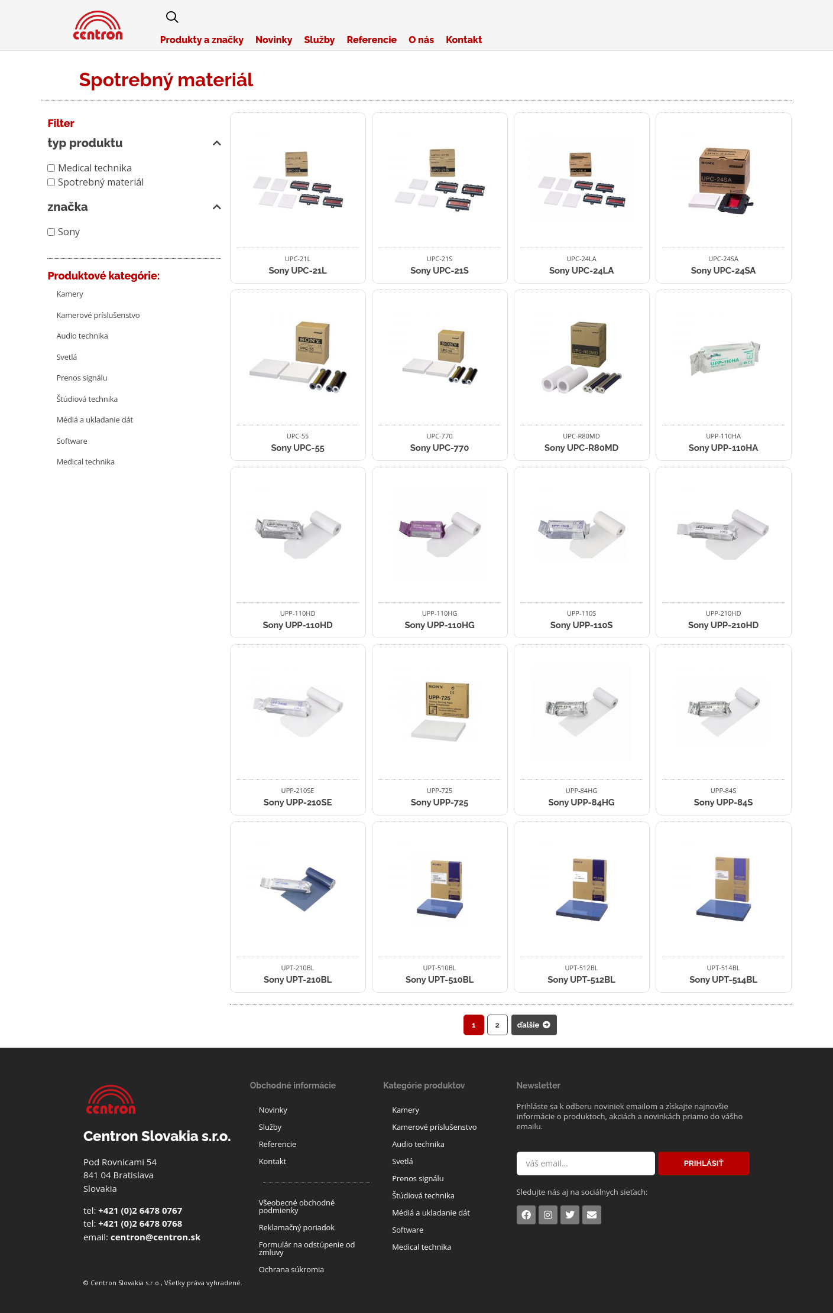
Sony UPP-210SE (298, 802)
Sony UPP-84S (723, 802)
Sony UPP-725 (439, 802)
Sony (69, 231)
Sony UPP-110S (581, 625)
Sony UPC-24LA (581, 270)
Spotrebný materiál (101, 182)
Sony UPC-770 (439, 448)
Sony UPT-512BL (581, 979)
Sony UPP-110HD (297, 625)
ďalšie (534, 1024)
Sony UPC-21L (297, 270)
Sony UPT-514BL (723, 979)
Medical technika (95, 167)
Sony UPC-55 (297, 448)
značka (134, 207)
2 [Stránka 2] (497, 1024)
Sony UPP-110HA (723, 448)
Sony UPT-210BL (298, 979)
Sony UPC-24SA (723, 270)
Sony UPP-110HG (439, 625)
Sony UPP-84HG (582, 802)
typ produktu (134, 143)
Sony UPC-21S (439, 270)
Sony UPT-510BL (440, 979)
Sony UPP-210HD (723, 625)
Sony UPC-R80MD (581, 448)
